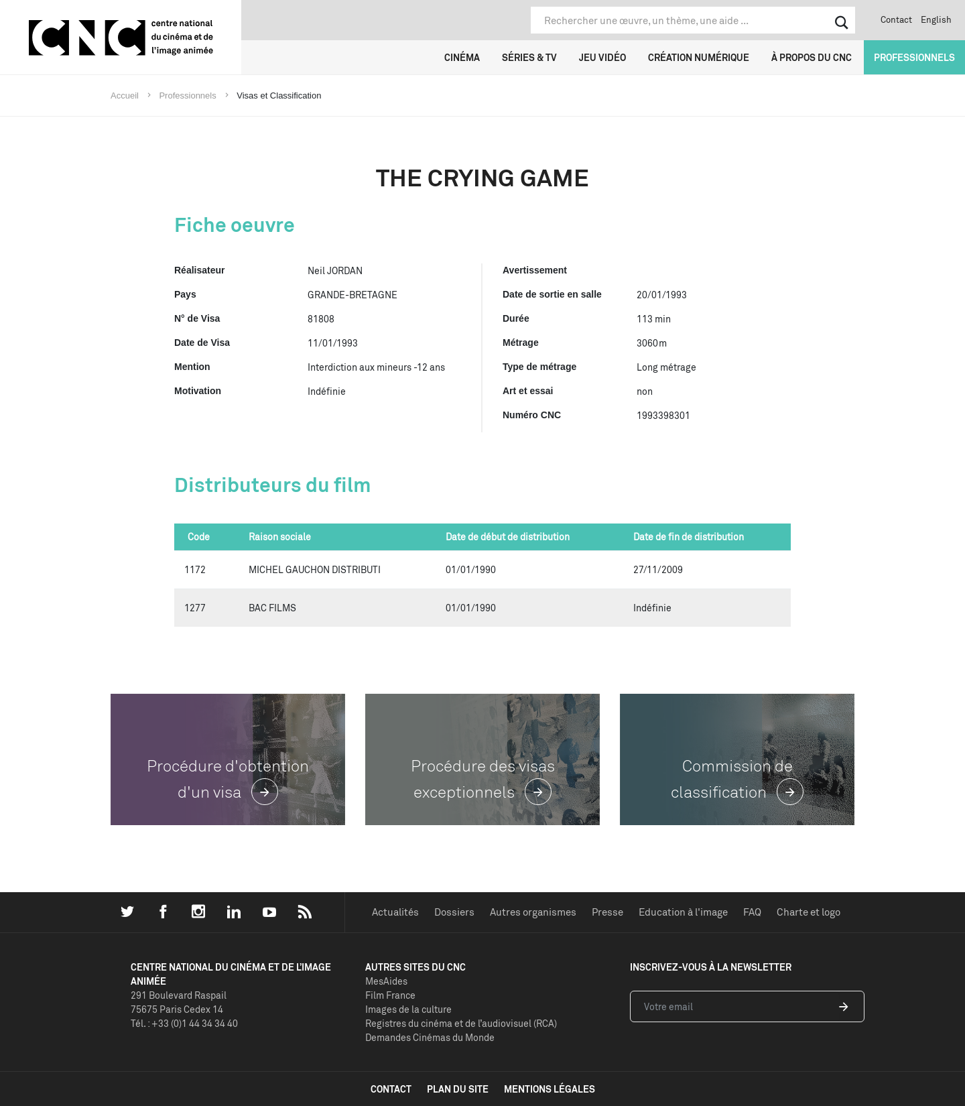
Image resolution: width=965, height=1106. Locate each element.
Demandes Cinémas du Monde (430, 1037)
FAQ (752, 912)
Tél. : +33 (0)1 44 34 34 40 (184, 1023)
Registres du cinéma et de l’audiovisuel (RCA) (461, 1023)
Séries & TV (529, 57)
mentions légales (549, 1089)
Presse (607, 912)
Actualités (395, 912)
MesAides (386, 981)
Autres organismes (533, 912)
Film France (390, 995)
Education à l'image (683, 912)
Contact (896, 19)
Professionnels (914, 57)
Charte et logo (808, 912)
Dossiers (454, 912)
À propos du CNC (811, 57)
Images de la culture (408, 1009)
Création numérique (698, 57)
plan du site (458, 1089)
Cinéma (462, 57)
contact (391, 1089)
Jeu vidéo (602, 57)
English (936, 19)
